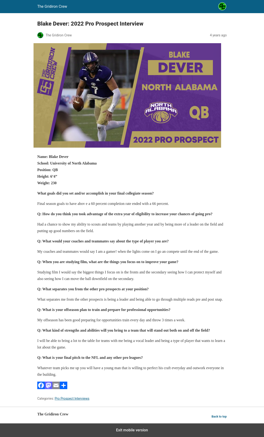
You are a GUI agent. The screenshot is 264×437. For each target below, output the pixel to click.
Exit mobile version (132, 430)
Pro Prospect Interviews (72, 398)
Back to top (219, 416)
